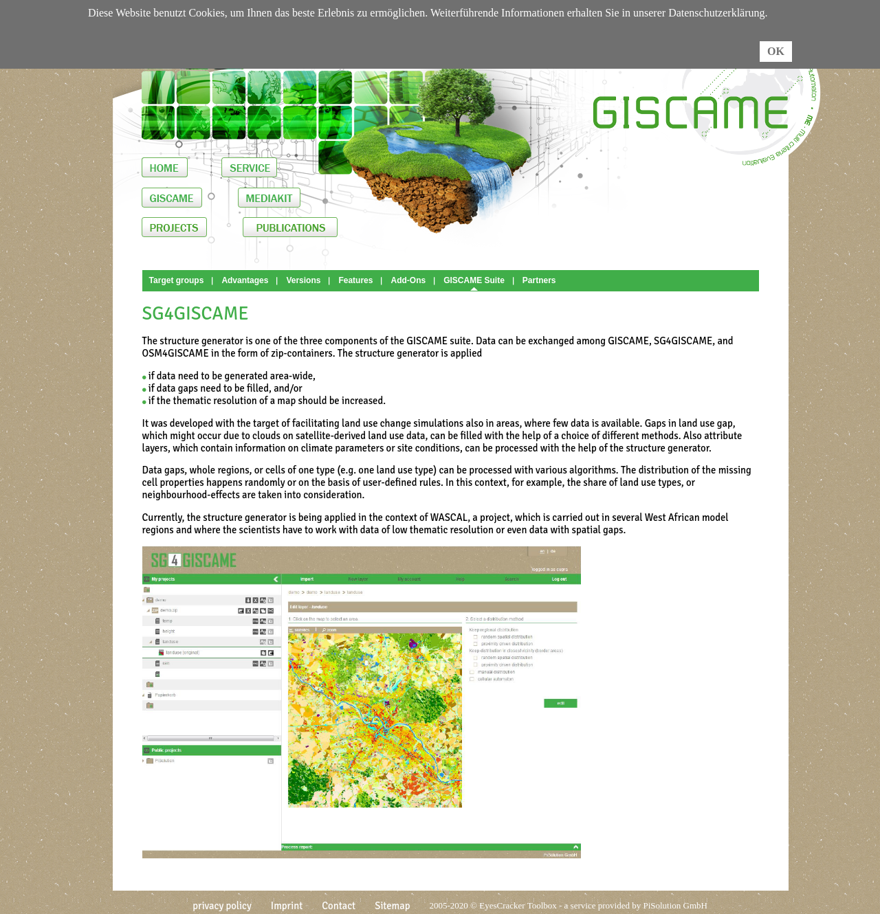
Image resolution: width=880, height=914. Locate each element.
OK (775, 51)
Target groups (176, 280)
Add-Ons (408, 280)
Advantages (244, 280)
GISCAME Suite (474, 280)
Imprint (287, 906)
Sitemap (392, 906)
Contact (338, 906)
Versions (303, 280)
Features (355, 280)
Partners (539, 280)
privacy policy (222, 906)
